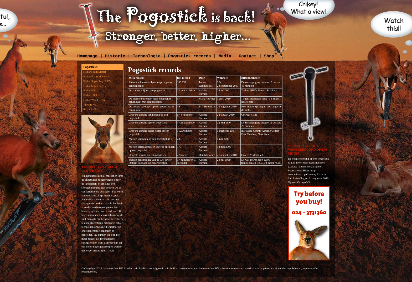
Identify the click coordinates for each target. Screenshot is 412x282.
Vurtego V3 (89, 104)
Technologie (147, 56)
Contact (247, 56)
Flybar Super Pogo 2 (94, 86)
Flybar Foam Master (94, 71)
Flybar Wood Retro (94, 99)
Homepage (87, 56)
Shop (269, 56)
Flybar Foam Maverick (96, 76)
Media (225, 56)
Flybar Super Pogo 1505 (97, 81)
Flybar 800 (89, 90)
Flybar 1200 (90, 95)
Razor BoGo (90, 109)
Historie (115, 56)
